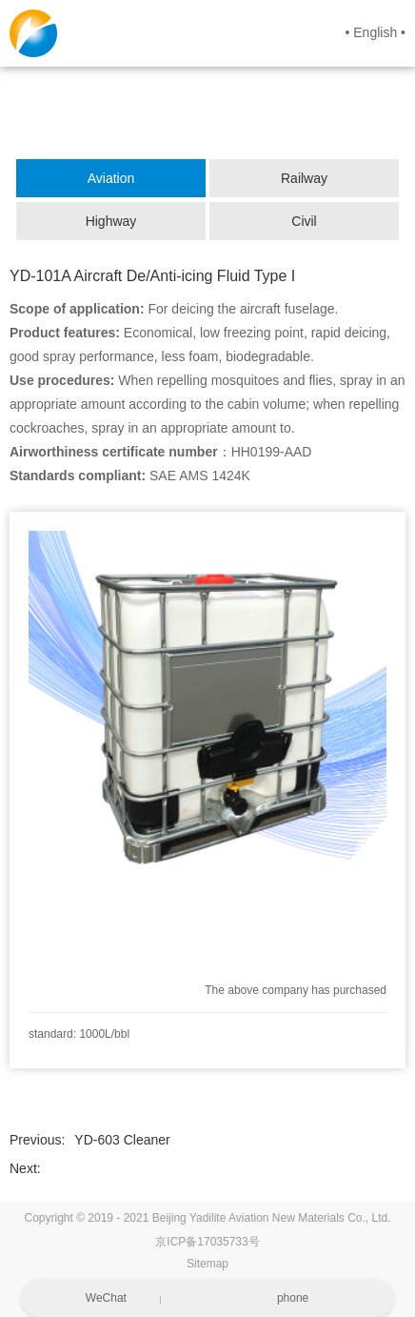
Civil (303, 221)
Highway (111, 221)
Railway (304, 178)
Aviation (111, 178)
